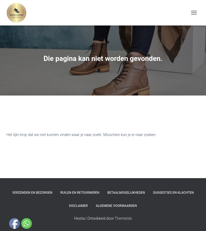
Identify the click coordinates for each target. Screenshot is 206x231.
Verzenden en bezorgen (32, 193)
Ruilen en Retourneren (79, 193)
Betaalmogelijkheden (126, 193)
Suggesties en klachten (173, 193)
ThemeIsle (123, 218)
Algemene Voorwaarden (116, 206)
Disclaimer (78, 206)
